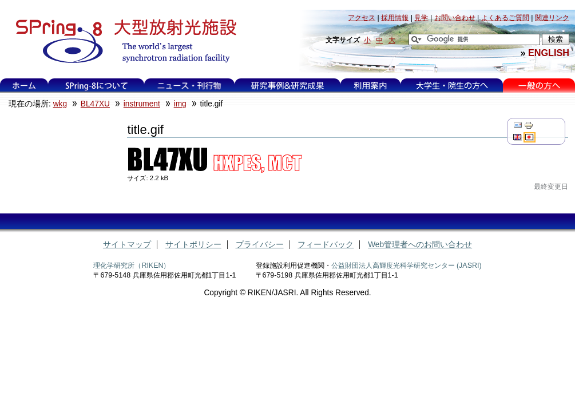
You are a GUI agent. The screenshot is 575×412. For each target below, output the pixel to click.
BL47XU (95, 104)
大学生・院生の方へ (452, 85)
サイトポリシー (193, 244)
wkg (60, 104)
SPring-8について (96, 85)
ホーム (24, 85)
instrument (142, 104)
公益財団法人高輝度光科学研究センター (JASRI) (406, 266)
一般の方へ (539, 85)
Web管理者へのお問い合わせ (420, 244)
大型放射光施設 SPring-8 (122, 41)
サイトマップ (127, 244)
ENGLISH (548, 52)
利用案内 (370, 85)
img (180, 104)
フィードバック (326, 244)
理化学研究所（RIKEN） (131, 266)
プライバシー (260, 244)
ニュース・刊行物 (189, 85)
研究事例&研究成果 (287, 85)
